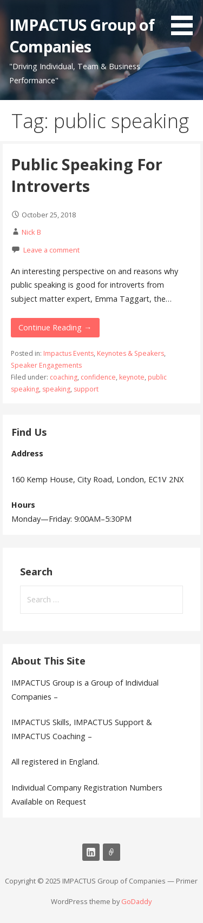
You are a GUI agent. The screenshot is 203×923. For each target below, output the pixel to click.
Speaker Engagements (46, 365)
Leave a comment (51, 250)
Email (111, 852)
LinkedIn (91, 852)
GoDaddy (136, 901)
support (86, 389)
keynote (132, 377)
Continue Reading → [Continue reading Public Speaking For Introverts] (54, 327)
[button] (185, 19)
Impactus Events (68, 353)
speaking (56, 389)
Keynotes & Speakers (130, 353)
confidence (98, 377)
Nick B (31, 232)
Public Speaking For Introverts (86, 175)
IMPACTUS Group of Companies (81, 35)
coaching (63, 377)
